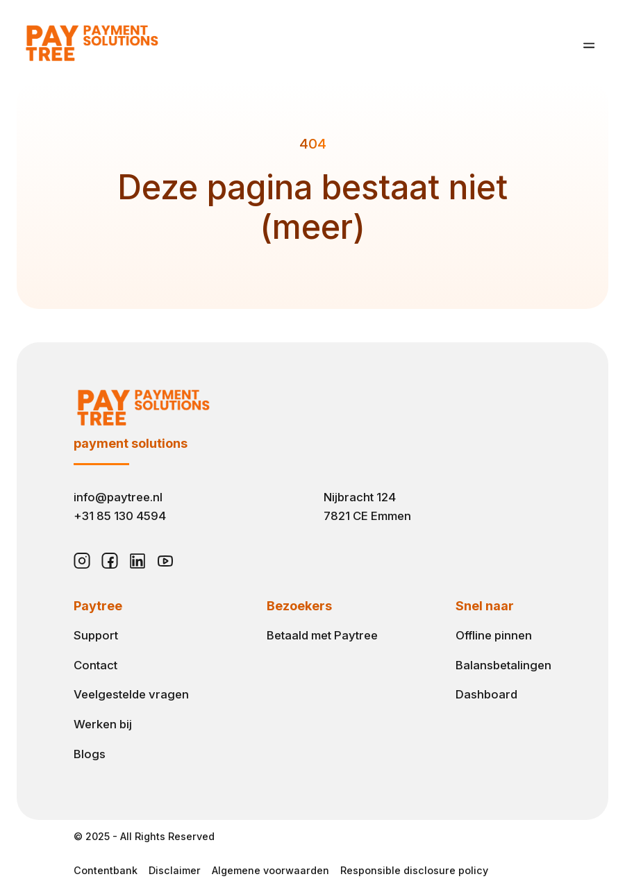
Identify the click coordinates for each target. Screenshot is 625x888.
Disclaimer (175, 870)
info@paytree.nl (118, 497)
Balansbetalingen (503, 665)
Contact (95, 665)
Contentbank (106, 870)
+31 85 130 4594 (120, 516)
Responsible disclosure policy (414, 870)
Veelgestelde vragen (131, 694)
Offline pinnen (494, 635)
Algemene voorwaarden (270, 870)
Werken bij (103, 724)
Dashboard (486, 694)
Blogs (90, 754)
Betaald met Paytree (322, 635)
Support (96, 635)
